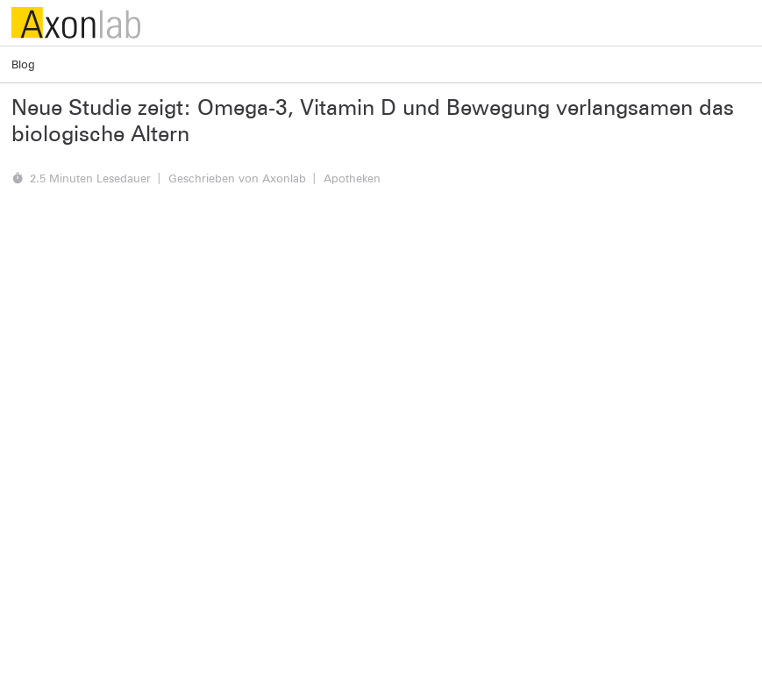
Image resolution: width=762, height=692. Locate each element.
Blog (23, 64)
